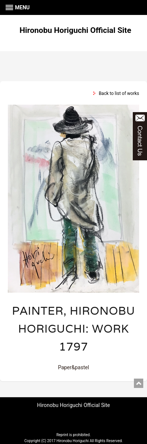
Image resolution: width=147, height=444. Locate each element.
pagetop (138, 383)
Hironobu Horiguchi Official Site (75, 30)
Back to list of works (119, 93)
